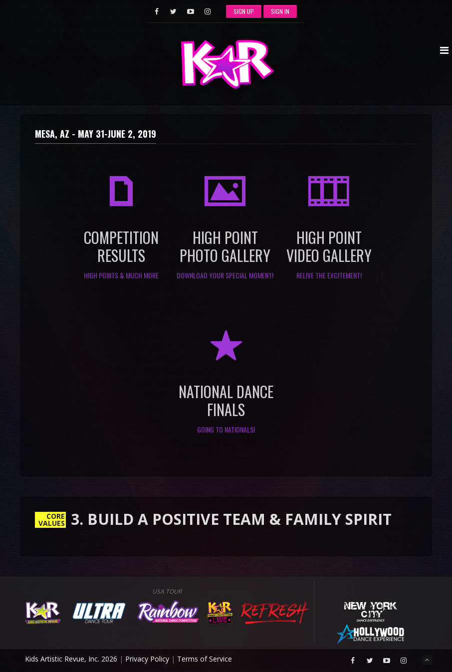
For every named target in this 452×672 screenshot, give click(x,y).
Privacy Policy (147, 659)
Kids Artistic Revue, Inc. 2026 (71, 659)
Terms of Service (204, 659)
